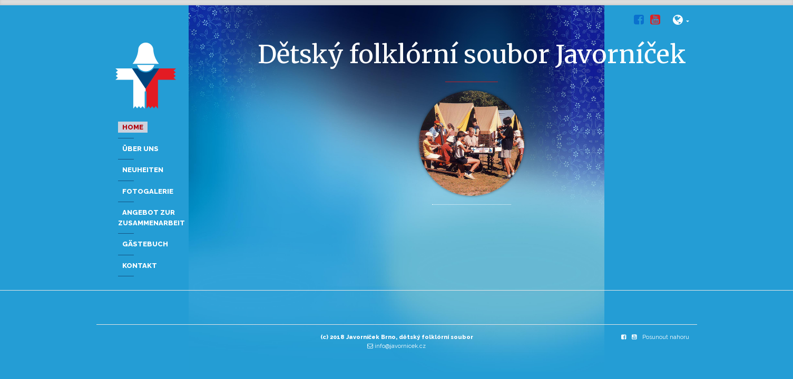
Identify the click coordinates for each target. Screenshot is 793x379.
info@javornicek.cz (400, 346)
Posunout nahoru (665, 337)
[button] (681, 21)
